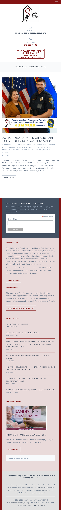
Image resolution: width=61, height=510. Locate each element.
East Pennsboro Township (13, 147)
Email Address (13, 219)
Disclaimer (41, 505)
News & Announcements (46, 145)
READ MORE (13, 449)
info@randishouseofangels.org (30, 33)
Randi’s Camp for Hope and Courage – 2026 (26, 435)
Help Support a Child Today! (21, 308)
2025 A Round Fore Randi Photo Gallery (22, 333)
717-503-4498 (30, 45)
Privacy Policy (32, 505)
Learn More (13, 280)
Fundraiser (6, 150)
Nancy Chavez (36, 150)
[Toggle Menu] (56, 2)
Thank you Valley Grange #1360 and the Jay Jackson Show (30, 390)
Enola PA (46, 147)
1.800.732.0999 (47, 490)
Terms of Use (21, 505)
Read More (9, 178)
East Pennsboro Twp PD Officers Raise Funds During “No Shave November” (27, 139)
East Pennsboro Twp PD (33, 147)
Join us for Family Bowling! (17, 324)
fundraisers (15, 150)
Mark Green (25, 150)
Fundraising (31, 145)
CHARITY (23, 145)
